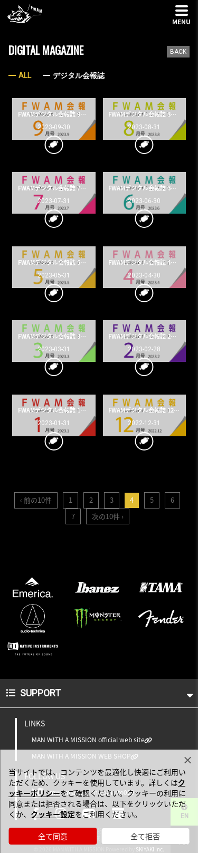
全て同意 (53, 836)
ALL (24, 75)
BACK (178, 51)
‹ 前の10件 (36, 500)
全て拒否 (145, 836)
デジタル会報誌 (79, 75)
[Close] (187, 760)
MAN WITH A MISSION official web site (88, 739)
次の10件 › (108, 516)
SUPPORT (99, 692)
